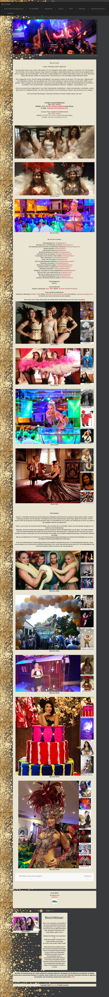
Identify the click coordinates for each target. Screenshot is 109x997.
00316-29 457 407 (51, 294)
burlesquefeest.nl (61, 259)
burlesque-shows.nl (65, 267)
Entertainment (49, 8)
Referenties (82, 8)
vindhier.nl (54, 897)
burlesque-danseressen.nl (64, 254)
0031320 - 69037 (36, 294)
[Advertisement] (54, 992)
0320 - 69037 (50, 288)
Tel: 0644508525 (34, 8)
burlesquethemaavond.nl (64, 265)
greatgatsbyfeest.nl (69, 270)
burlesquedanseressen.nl (60, 257)
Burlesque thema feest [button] (98, 8)
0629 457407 (46, 106)
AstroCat (53, 985)
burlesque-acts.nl (66, 272)
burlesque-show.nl (68, 256)
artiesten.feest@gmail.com (57, 108)
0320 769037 (56, 104)
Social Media (54, 893)
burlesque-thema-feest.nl (61, 268)
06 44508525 (59, 115)
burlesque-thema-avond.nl (66, 261)
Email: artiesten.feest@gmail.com (13, 8)
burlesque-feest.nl (64, 252)
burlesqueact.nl (66, 274)
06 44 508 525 (73, 288)
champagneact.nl (61, 243)
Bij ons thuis (5, 4)
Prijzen (71, 8)
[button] (31, 877)
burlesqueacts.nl (61, 250)
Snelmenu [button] (10, 13)
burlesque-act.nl (68, 245)
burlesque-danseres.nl (73, 246)
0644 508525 (59, 106)
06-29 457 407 (63, 288)
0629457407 (47, 115)
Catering (60, 8)
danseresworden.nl (67, 277)
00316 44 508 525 (63, 294)
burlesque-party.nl (60, 248)
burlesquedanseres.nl (61, 263)
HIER (72, 977)
